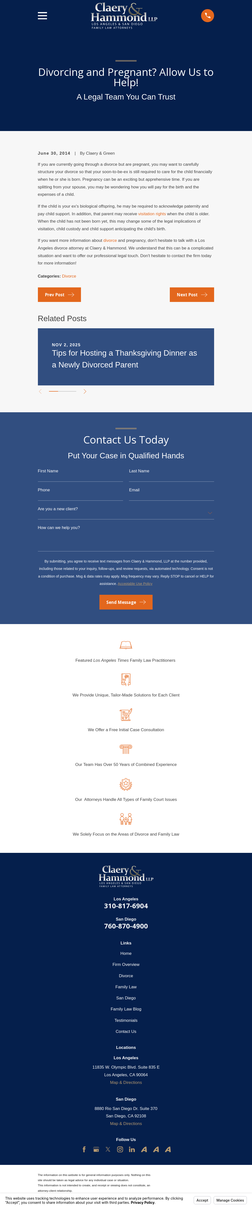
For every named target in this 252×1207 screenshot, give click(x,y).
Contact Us (126, 1031)
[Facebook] (84, 1149)
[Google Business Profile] (96, 1149)
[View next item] (85, 391)
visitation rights (152, 214)
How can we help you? (59, 528)
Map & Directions (126, 1082)
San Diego (126, 998)
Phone (44, 490)
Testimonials (126, 1020)
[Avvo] (144, 1149)
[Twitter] (108, 1149)
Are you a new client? (58, 509)
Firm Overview (126, 964)
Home (125, 953)
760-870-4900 (126, 925)
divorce (110, 240)
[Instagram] (120, 1149)
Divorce (69, 276)
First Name (48, 471)
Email (134, 490)
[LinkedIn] (132, 1149)
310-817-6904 (126, 905)
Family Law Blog (126, 1009)
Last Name (139, 471)
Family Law (126, 987)
